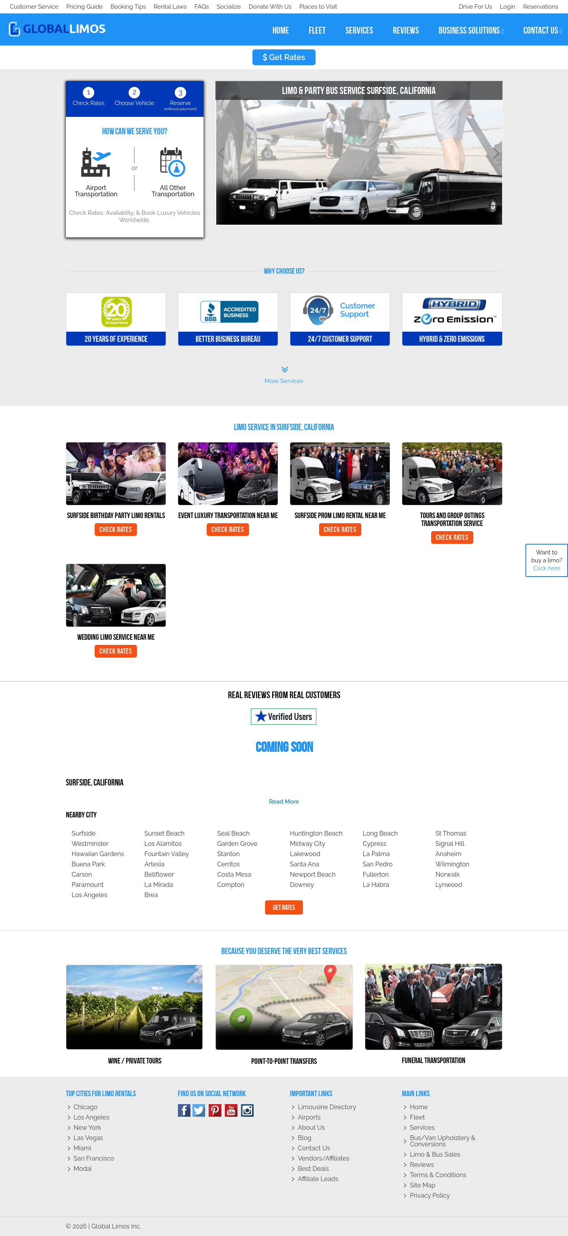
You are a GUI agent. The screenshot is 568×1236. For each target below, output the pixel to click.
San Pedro (378, 864)
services (359, 30)
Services (422, 1127)
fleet (317, 30)
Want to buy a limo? (546, 560)
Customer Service (34, 6)
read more (284, 801)
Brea (151, 895)
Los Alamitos (163, 843)
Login (506, 6)
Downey (302, 884)
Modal (83, 1168)
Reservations (540, 6)
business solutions (471, 30)
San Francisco (94, 1158)
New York (87, 1127)
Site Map (422, 1185)
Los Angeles (90, 895)
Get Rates (284, 57)
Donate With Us (122, 6)
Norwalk (447, 874)
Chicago (86, 1107)
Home (419, 1107)
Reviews (422, 1164)
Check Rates (115, 529)
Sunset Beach (164, 833)
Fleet (417, 1117)
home (281, 30)
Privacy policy (430, 1195)
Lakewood (305, 854)
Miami (82, 1148)
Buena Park (88, 864)
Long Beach (380, 833)
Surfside (84, 833)
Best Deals (313, 1168)
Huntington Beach (316, 833)
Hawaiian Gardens (98, 854)
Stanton (228, 854)
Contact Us (314, 1148)
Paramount (88, 884)
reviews (406, 30)
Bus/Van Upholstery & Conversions (442, 1141)
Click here (546, 568)
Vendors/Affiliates (323, 1158)
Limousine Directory (327, 1107)
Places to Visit (173, 6)
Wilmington (452, 864)
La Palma (376, 854)
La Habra (376, 884)
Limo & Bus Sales (435, 1154)
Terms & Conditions (438, 1175)
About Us (311, 1127)
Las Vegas (88, 1138)
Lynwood (448, 884)
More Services (284, 375)
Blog (304, 1138)
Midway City (307, 843)
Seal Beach (233, 833)
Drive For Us (472, 6)
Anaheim (448, 854)
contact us (542, 30)
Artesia (154, 864)
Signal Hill (449, 843)
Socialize (80, 6)
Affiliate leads (318, 1179)
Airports (309, 1117)
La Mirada (158, 884)
